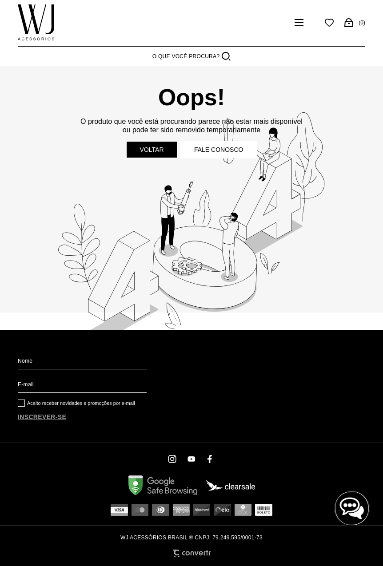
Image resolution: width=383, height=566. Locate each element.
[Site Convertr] (192, 553)
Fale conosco (218, 149)
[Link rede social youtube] (191, 459)
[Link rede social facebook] (210, 459)
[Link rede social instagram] (173, 459)
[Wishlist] (329, 22)
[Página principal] (36, 22)
